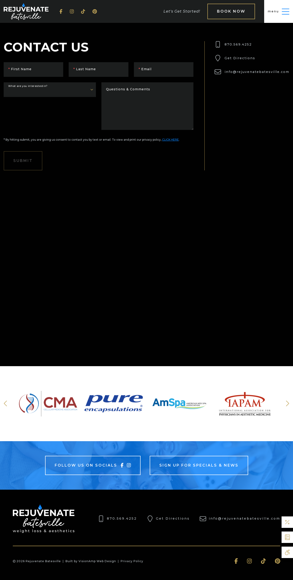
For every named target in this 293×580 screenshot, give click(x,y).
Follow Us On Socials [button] (93, 465)
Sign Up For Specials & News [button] (199, 465)
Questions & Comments (128, 89)
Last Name (84, 69)
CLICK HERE (170, 139)
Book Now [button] (231, 11)
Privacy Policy (132, 561)
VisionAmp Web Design (97, 561)
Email (145, 69)
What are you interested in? (28, 86)
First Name (20, 69)
